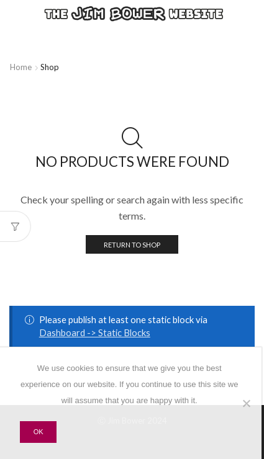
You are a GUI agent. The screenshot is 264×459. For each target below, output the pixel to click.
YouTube (237, 45)
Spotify (111, 33)
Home (21, 67)
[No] (246, 403)
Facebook (231, 33)
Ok (38, 431)
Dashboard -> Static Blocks (94, 332)
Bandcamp (118, 45)
